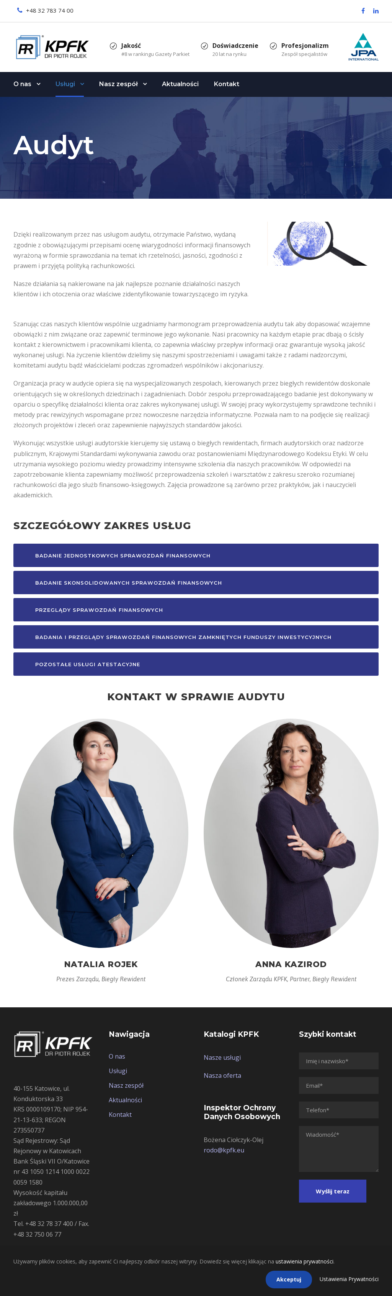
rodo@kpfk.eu (224, 1150)
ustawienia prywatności (304, 1261)
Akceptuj (288, 1279)
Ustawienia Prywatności (349, 1279)
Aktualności (180, 84)
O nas (22, 84)
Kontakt (226, 84)
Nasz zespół (118, 84)
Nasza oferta (222, 1075)
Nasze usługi (222, 1057)
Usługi (65, 84)
